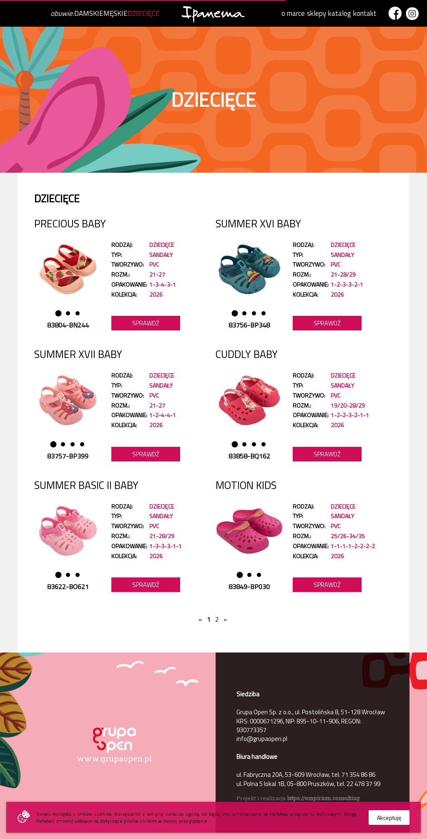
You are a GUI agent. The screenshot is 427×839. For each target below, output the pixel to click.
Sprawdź (145, 323)
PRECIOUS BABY (70, 224)
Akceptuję (389, 817)
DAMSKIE (88, 13)
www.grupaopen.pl (114, 758)
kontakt (365, 13)
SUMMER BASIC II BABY (86, 485)
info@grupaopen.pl (261, 738)
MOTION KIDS (246, 485)
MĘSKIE (115, 13)
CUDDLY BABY (247, 354)
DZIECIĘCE (144, 13)
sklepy (316, 13)
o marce (293, 13)
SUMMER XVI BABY (258, 224)
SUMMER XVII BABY (78, 354)
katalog (339, 13)
